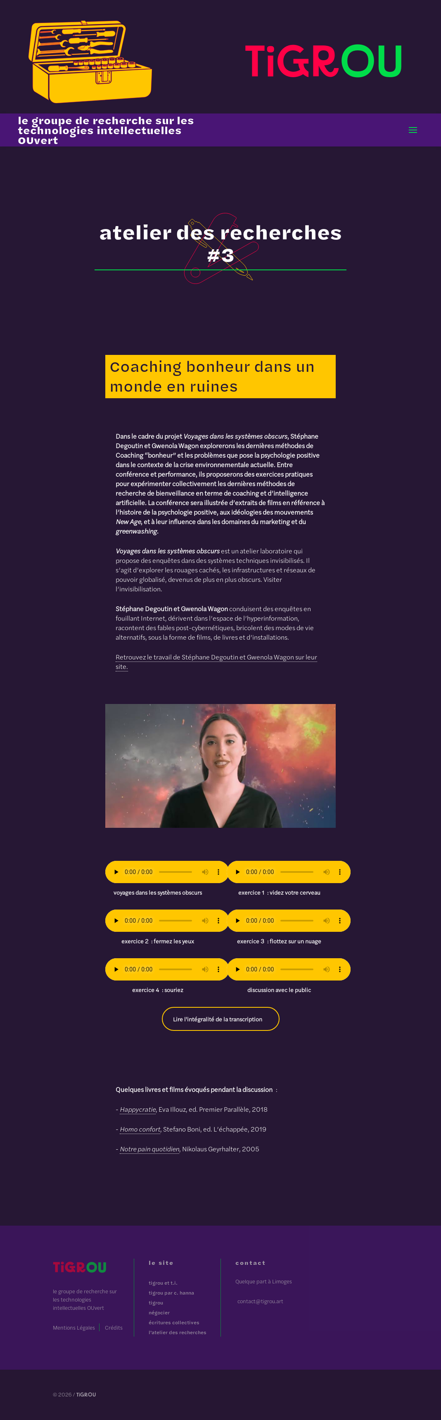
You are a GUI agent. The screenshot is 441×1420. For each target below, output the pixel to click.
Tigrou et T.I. (163, 1282)
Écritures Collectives (174, 1322)
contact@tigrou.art (260, 1301)
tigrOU (156, 1302)
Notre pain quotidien (149, 1148)
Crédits (114, 1327)
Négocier (159, 1312)
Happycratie (138, 1109)
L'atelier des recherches (177, 1332)
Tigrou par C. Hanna (171, 1292)
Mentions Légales (74, 1327)
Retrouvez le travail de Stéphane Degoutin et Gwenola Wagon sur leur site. (216, 661)
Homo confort (140, 1129)
